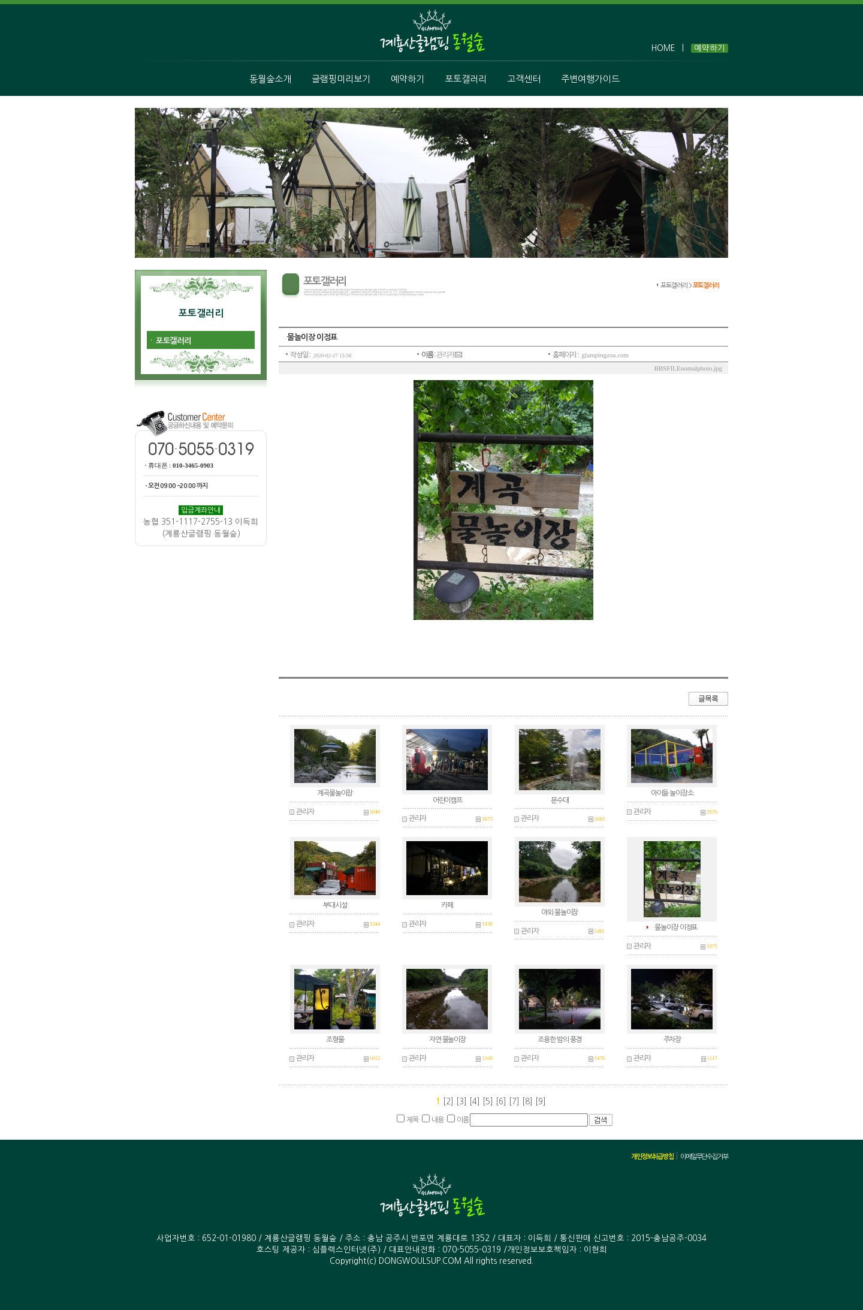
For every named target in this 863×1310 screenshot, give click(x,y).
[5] (489, 1102)
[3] (462, 1102)
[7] (515, 1102)
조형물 (334, 1039)
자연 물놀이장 (447, 1039)
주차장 (672, 1039)
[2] (448, 1102)
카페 (447, 905)
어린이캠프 (447, 800)
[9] (540, 1102)
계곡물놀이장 (334, 793)
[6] (502, 1102)
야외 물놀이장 (559, 912)
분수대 (559, 800)
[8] (528, 1102)
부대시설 (334, 905)
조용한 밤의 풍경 (559, 1039)
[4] (475, 1102)
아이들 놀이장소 (672, 793)
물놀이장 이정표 (675, 927)
